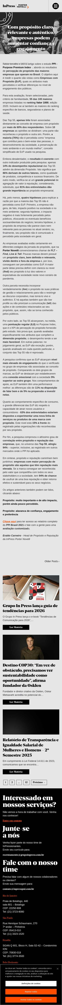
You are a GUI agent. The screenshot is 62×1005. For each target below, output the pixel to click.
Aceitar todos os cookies (31, 999)
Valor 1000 (42, 102)
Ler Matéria (16, 627)
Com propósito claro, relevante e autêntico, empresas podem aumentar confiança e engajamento (31, 38)
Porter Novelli (11, 250)
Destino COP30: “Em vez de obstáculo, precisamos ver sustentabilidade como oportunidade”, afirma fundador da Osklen (29, 675)
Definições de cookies (31, 983)
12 (26, 782)
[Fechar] (58, 969)
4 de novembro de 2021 (16, 63)
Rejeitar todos (31, 991)
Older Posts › (52, 561)
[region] (31, 984)
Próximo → (39, 782)
